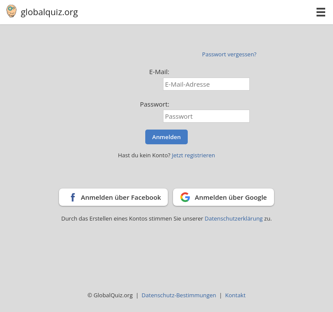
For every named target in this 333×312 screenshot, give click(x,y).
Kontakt (235, 295)
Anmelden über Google (231, 197)
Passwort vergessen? (229, 54)
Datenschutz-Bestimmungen (179, 295)
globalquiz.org (49, 12)
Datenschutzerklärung (234, 218)
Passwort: (155, 104)
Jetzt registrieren (193, 155)
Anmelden (166, 137)
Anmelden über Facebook (121, 197)
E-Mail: (159, 71)
